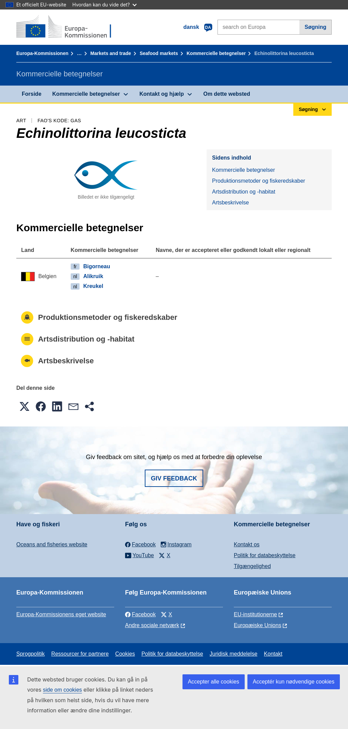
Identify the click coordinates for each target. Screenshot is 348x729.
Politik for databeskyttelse (264, 555)
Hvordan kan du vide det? (104, 4)
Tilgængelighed (252, 566)
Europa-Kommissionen (42, 53)
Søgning (315, 27)
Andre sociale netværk (152, 625)
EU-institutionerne (255, 614)
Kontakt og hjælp (161, 94)
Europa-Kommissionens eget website (61, 614)
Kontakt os (247, 544)
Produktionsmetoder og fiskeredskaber (258, 181)
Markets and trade (110, 53)
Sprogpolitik (30, 654)
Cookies (125, 654)
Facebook (140, 614)
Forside (31, 94)
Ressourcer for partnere (80, 654)
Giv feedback (174, 478)
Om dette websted (226, 94)
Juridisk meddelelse (234, 654)
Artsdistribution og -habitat (243, 192)
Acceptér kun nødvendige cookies (293, 682)
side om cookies (62, 690)
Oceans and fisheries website (51, 544)
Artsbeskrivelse (230, 202)
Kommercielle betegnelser (216, 53)
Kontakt (273, 654)
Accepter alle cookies (213, 682)
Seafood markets (159, 53)
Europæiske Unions (257, 625)
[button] (24, 406)
